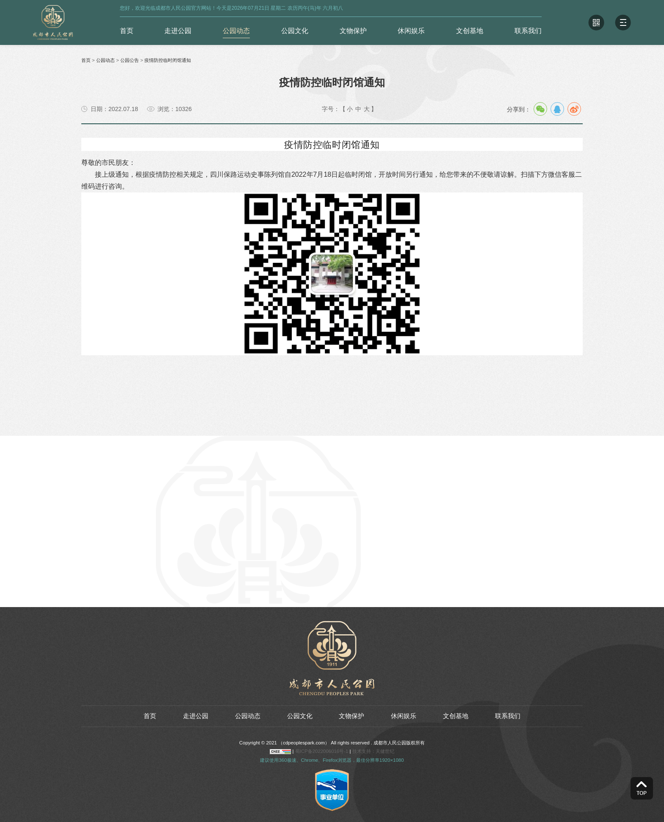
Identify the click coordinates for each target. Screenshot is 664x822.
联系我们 (528, 30)
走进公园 (177, 30)
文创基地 (469, 30)
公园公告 (129, 60)
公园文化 (294, 30)
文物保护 (353, 30)
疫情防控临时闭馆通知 (167, 60)
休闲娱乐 (411, 30)
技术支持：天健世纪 (373, 751)
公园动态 (236, 30)
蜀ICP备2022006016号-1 (322, 751)
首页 (126, 30)
